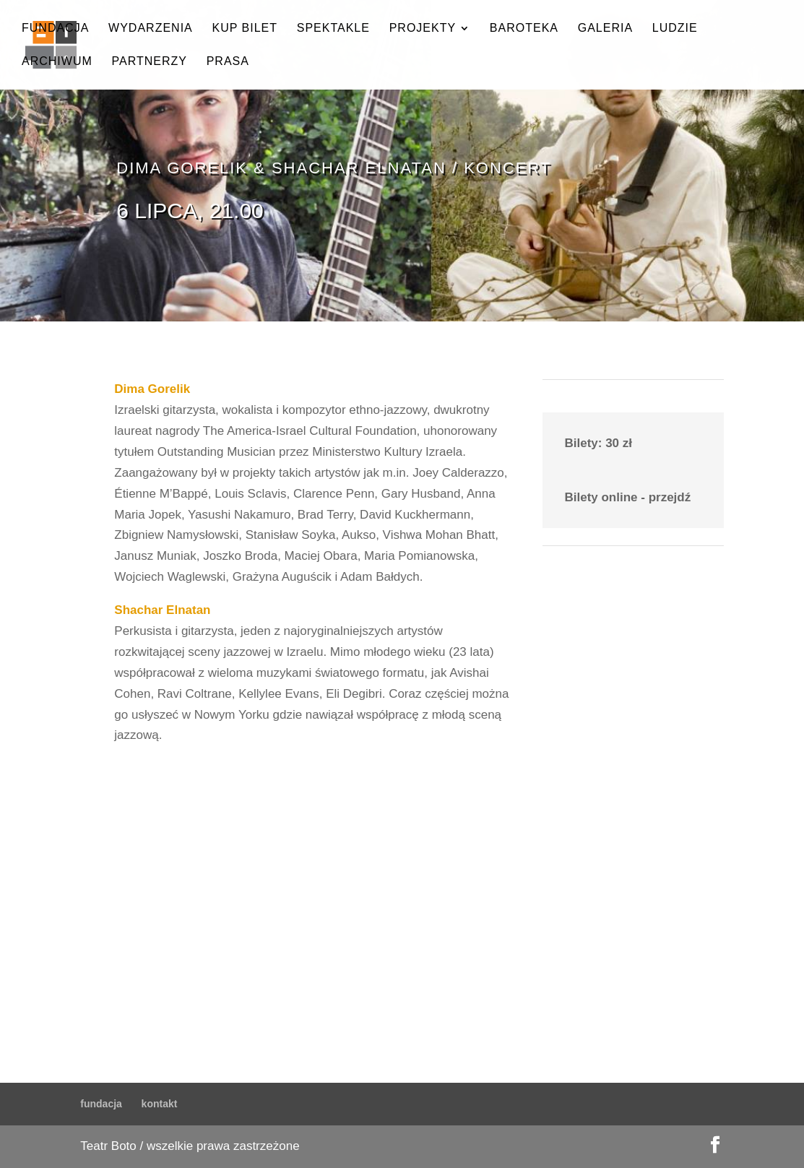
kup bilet (244, 28)
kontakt (160, 1103)
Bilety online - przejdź (627, 497)
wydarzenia (150, 28)
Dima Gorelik (152, 389)
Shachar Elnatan (162, 610)
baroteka (524, 28)
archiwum (57, 61)
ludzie (675, 28)
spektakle (333, 28)
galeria (605, 28)
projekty (422, 28)
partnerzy (149, 61)
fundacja (55, 28)
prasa (228, 61)
